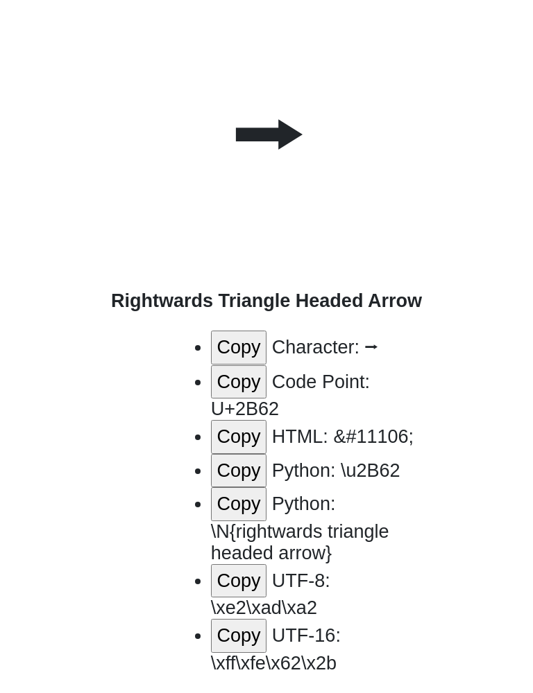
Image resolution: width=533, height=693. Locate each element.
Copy (238, 347)
